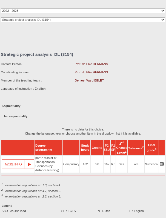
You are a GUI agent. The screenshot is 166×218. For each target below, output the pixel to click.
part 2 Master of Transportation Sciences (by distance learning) (47, 164)
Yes (121, 164)
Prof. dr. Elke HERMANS (91, 64)
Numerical (152, 164)
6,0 (97, 164)
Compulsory (71, 164)
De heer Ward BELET (89, 80)
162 (85, 164)
